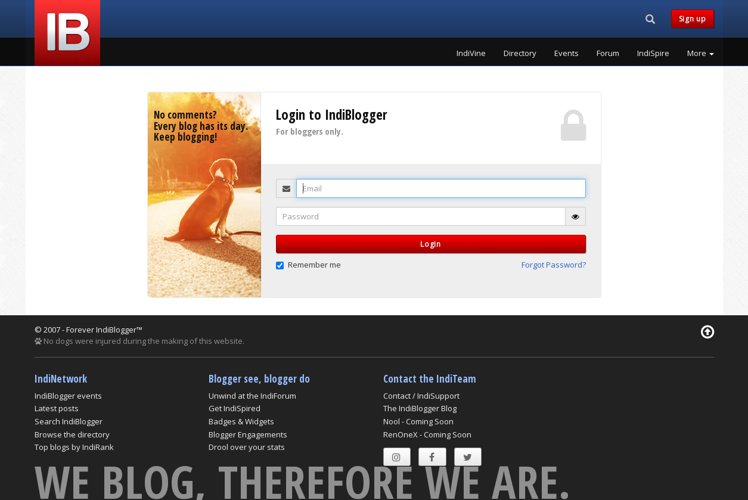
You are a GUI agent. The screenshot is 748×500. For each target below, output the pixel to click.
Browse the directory (72, 434)
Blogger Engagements (248, 434)
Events (566, 53)
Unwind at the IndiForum (252, 395)
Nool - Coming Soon (418, 421)
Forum (608, 53)
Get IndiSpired (234, 408)
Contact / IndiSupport (421, 395)
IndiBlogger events (68, 395)
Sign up (692, 19)
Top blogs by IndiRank (74, 447)
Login (430, 244)
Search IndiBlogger (69, 421)
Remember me (308, 264)
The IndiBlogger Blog (420, 408)
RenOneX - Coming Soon (427, 434)
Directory (520, 53)
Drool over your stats (247, 447)
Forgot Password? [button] (554, 264)
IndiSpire (653, 53)
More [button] (700, 53)
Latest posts (57, 408)
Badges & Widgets (241, 421)
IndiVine (471, 53)
